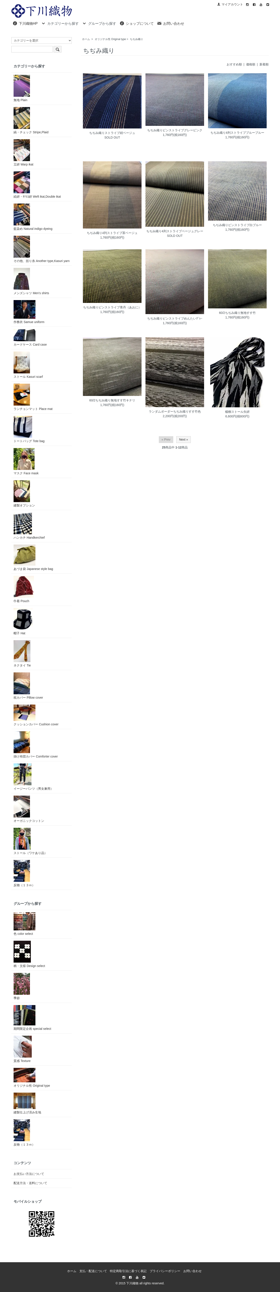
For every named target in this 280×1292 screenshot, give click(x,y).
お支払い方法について (29, 1174)
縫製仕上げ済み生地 (27, 1103)
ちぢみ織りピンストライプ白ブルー (237, 225)
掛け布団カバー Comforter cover (36, 744)
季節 (22, 986)
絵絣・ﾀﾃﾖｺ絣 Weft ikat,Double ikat (37, 184)
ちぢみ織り (136, 39)
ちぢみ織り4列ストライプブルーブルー (237, 132)
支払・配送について (93, 1271)
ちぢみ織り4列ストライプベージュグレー (174, 231)
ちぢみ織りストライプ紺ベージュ (112, 133)
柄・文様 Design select (29, 954)
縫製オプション (24, 493)
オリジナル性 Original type (110, 39)
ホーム (86, 39)
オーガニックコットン (29, 809)
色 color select (24, 923)
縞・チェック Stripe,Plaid (31, 120)
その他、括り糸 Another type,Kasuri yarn (42, 249)
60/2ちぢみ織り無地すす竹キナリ (112, 400)
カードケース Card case (30, 337)
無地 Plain (22, 88)
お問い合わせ (170, 23)
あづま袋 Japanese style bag (33, 558)
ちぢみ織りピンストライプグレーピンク (174, 130)
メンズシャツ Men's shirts (31, 281)
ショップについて (136, 23)
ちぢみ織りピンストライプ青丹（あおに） (112, 307)
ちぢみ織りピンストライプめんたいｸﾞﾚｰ (174, 318)
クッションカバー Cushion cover (36, 715)
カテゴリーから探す (60, 23)
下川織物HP (25, 23)
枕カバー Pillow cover (28, 685)
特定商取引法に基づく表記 (128, 1271)
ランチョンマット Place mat (33, 397)
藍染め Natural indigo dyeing (33, 217)
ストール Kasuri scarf (28, 365)
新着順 (264, 64)
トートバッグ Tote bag (29, 429)
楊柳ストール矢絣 (237, 411)
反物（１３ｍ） (24, 873)
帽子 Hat (23, 621)
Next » (183, 439)
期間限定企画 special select (32, 1017)
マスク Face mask (26, 461)
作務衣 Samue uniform (29, 312)
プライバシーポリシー (165, 1271)
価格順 (250, 64)
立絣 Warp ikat (23, 152)
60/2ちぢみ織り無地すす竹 (237, 313)
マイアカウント (230, 4)
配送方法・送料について (30, 1183)
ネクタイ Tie (22, 653)
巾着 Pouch (24, 589)
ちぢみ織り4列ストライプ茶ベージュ (112, 233)
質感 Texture (23, 1049)
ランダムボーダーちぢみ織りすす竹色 (175, 411)
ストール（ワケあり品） (30, 841)
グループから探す (99, 23)
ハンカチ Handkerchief (29, 525)
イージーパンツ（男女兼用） (33, 776)
